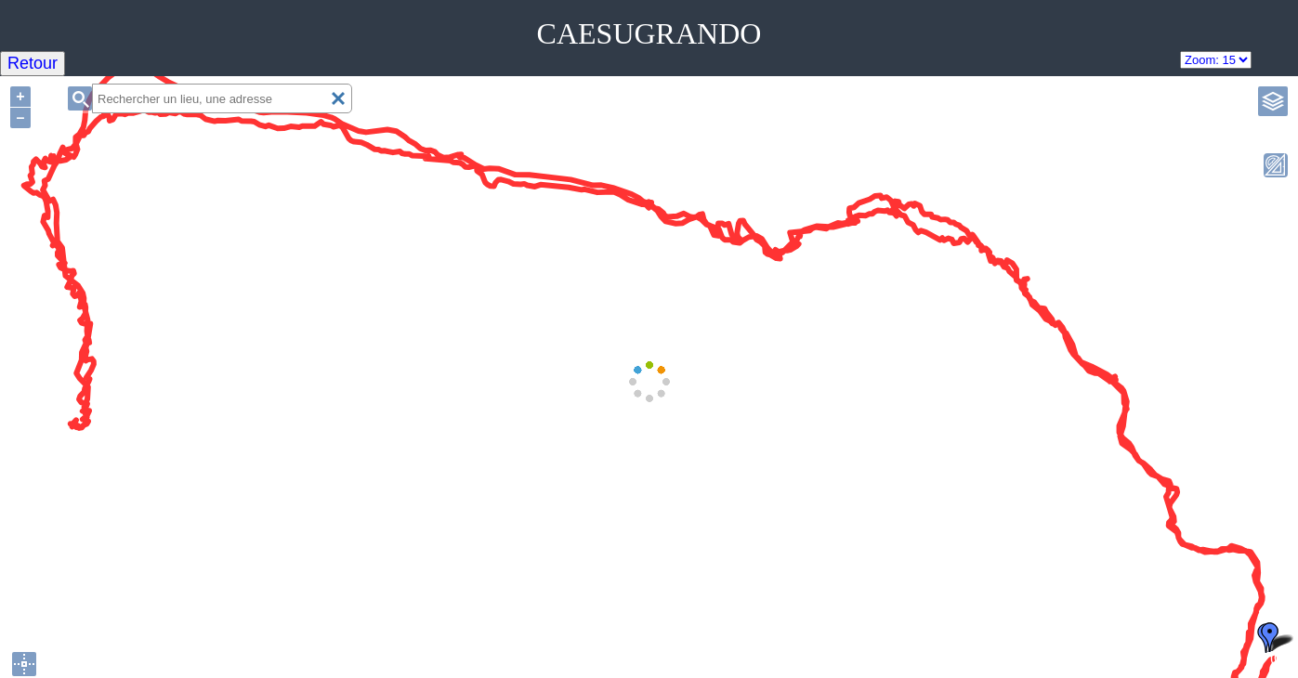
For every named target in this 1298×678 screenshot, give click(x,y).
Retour (32, 63)
